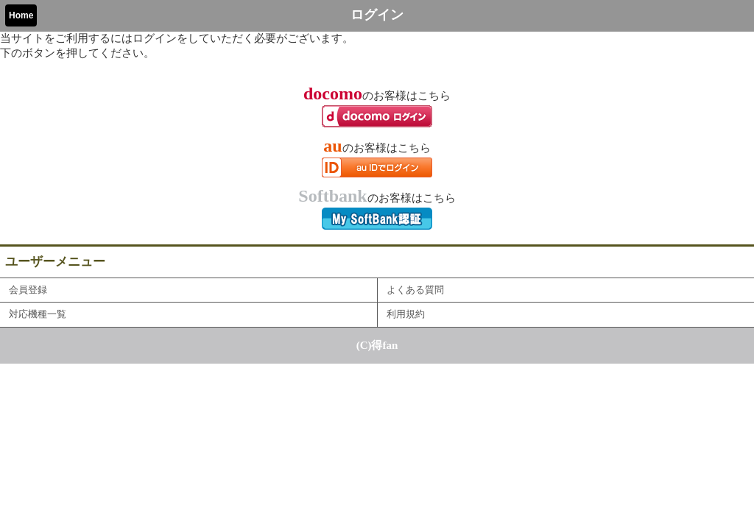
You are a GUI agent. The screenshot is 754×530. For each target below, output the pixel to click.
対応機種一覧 (37, 314)
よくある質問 (415, 290)
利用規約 (406, 314)
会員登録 (28, 290)
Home (21, 15)
